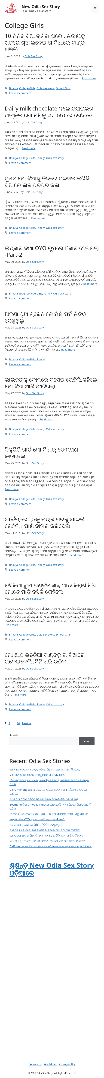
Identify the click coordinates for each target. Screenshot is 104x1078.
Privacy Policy (67, 1064)
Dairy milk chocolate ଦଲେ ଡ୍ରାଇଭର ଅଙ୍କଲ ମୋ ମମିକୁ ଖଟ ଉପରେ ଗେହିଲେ (49, 112)
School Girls (63, 88)
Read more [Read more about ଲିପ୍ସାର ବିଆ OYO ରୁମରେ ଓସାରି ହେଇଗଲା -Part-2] (90, 284)
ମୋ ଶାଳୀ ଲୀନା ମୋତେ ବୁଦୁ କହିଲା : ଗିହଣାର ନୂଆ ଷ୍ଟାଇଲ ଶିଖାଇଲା (44, 769)
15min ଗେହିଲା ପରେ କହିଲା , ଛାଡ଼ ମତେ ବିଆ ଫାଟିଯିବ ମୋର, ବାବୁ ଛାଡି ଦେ (48, 814)
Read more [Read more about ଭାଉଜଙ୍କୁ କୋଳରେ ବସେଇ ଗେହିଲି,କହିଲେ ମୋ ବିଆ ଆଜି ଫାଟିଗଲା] (46, 419)
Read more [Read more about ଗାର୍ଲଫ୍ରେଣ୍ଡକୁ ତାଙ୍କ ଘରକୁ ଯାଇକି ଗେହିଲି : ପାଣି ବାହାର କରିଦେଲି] (76, 555)
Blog (22, 293)
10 (19, 723)
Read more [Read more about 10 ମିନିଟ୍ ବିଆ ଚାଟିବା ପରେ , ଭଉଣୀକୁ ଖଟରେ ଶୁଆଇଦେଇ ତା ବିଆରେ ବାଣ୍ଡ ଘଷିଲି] (89, 78)
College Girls (27, 88)
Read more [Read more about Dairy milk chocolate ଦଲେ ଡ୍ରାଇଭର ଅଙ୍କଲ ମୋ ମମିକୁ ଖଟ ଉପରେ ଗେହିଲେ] (28, 148)
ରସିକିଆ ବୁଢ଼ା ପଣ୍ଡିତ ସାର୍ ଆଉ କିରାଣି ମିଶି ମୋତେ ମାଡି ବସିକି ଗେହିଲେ (50, 588)
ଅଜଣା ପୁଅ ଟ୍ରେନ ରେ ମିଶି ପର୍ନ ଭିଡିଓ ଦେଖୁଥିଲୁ (45, 317)
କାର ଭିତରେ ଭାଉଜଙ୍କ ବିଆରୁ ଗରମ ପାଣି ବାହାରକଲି (37, 775)
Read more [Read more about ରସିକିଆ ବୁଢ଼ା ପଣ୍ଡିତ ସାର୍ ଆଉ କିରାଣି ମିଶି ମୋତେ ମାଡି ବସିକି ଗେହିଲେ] (11, 625)
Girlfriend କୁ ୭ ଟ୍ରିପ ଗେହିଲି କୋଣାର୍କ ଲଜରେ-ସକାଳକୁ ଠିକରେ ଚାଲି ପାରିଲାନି (50, 846)
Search (13, 735)
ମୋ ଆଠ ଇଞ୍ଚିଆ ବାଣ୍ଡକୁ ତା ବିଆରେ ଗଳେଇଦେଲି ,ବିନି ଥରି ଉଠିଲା (45, 658)
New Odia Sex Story (41, 6)
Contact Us (35, 1064)
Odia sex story (45, 88)
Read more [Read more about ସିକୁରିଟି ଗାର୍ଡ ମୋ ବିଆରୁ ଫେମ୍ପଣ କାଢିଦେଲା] (11, 489)
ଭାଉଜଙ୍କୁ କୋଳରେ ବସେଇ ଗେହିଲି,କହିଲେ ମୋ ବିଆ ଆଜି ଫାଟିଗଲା (51, 383)
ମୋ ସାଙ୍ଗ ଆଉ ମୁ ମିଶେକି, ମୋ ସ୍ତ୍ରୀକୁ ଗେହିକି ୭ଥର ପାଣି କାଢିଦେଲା (46, 835)
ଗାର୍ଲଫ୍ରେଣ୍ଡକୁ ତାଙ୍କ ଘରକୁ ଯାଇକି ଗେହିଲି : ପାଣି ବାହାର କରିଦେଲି (44, 522)
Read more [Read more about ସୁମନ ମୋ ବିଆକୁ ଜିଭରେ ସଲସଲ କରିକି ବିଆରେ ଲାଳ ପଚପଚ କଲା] (38, 218)
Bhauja (13, 88)
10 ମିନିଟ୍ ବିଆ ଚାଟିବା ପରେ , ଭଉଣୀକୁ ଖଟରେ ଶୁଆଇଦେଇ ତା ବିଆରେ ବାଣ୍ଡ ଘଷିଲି (45, 42)
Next (26, 723)
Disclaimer (50, 1064)
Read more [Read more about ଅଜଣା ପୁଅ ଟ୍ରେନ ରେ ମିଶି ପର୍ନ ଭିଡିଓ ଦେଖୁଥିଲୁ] (68, 349)
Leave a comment (20, 93)
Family (41, 158)
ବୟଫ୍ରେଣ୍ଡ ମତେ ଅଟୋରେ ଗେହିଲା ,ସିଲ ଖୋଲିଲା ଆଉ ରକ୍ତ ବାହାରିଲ (47, 841)
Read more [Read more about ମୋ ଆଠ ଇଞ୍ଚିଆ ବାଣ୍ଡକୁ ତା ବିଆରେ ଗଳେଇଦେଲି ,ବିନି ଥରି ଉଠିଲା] (19, 694)
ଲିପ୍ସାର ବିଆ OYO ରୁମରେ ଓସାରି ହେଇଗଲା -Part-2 (52, 251)
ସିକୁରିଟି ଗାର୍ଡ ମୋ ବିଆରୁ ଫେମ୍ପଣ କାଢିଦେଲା (41, 453)
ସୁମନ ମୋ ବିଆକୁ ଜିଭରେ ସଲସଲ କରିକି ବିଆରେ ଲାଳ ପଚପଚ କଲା (47, 181)
